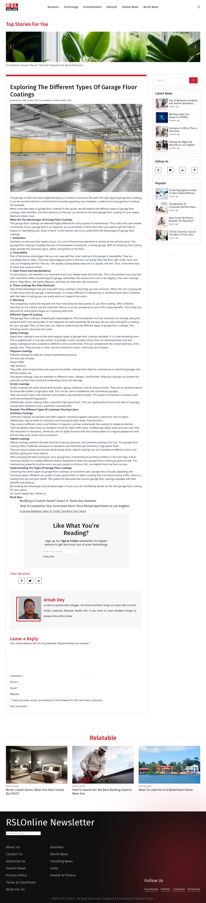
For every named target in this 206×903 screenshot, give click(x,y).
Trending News (61, 861)
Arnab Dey (17, 100)
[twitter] (170, 170)
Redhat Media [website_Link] (144, 898)
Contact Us (14, 854)
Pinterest (193, 889)
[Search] (193, 80)
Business (53, 7)
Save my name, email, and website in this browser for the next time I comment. (58, 700)
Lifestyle (111, 7)
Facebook (151, 889)
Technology (71, 7)
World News (150, 7)
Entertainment (92, 7)
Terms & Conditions (21, 882)
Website (14, 694)
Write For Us (15, 889)
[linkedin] (182, 170)
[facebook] (158, 170)
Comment (16, 676)
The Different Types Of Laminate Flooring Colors (50, 409)
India (54, 868)
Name (14, 682)
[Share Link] (22, 581)
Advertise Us (15, 861)
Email (14, 688)
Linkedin (179, 889)
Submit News (130, 7)
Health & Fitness (63, 875)
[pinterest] (195, 170)
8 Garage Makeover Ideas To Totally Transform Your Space (53, 511)
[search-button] (198, 7)
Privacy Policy (16, 875)
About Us (13, 847)
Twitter (165, 889)
